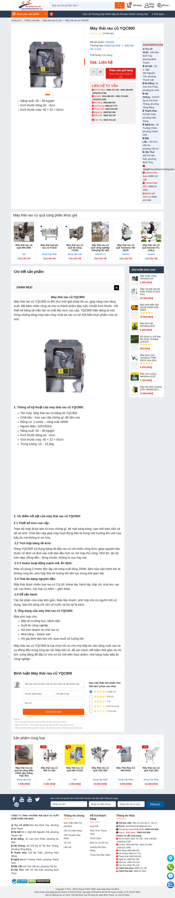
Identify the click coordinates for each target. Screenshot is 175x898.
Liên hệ (67, 847)
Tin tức (67, 843)
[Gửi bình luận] (53, 712)
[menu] (116, 287)
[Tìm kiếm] (120, 5)
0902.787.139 (113, 90)
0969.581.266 (109, 112)
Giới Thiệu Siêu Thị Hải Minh (73, 824)
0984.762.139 (110, 115)
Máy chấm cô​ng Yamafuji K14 (148, 277)
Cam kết (94, 826)
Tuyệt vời (102, 691)
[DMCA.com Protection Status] (39, 881)
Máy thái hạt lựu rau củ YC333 (49, 246)
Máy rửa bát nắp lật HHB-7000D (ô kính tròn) (150, 292)
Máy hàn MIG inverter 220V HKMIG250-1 (151, 388)
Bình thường (104, 706)
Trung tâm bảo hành (100, 855)
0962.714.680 (122, 96)
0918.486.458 (108, 96)
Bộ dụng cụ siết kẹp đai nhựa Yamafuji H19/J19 (150, 339)
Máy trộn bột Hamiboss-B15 (147, 324)
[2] (90, 706)
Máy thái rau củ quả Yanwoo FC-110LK (151, 248)
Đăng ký (155, 804)
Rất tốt (101, 696)
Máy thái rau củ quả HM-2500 (23, 246)
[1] (90, 711)
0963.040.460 (112, 109)
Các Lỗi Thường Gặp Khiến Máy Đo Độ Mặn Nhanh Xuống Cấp (124, 14)
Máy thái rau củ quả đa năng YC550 (74, 248)
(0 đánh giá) (102, 33)
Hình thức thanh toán (98, 832)
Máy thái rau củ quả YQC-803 (100, 769)
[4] (90, 696)
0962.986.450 (109, 103)
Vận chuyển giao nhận (72, 837)
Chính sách (95, 838)
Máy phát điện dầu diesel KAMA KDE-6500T (149, 307)
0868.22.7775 (111, 106)
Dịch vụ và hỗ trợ (99, 843)
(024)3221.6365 (99, 99)
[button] (164, 5)
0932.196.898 (126, 90)
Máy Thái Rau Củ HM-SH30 (125, 769)
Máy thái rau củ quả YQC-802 (151, 769)
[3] (90, 701)
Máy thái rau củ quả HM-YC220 (74, 769)
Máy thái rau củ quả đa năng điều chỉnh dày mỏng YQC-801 (23, 772)
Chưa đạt (102, 711)
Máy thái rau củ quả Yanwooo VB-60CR (125, 248)
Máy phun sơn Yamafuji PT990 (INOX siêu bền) (148, 358)
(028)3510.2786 (99, 93)
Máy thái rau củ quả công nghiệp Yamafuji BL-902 (100, 248)
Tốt (99, 701)
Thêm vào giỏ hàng (121, 73)
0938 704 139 (133, 865)
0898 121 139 (141, 868)
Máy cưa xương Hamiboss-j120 (148, 375)
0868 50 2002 (140, 871)
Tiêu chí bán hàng (73, 830)
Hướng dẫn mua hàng (98, 849)
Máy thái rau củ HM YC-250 (49, 769)
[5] (90, 691)
